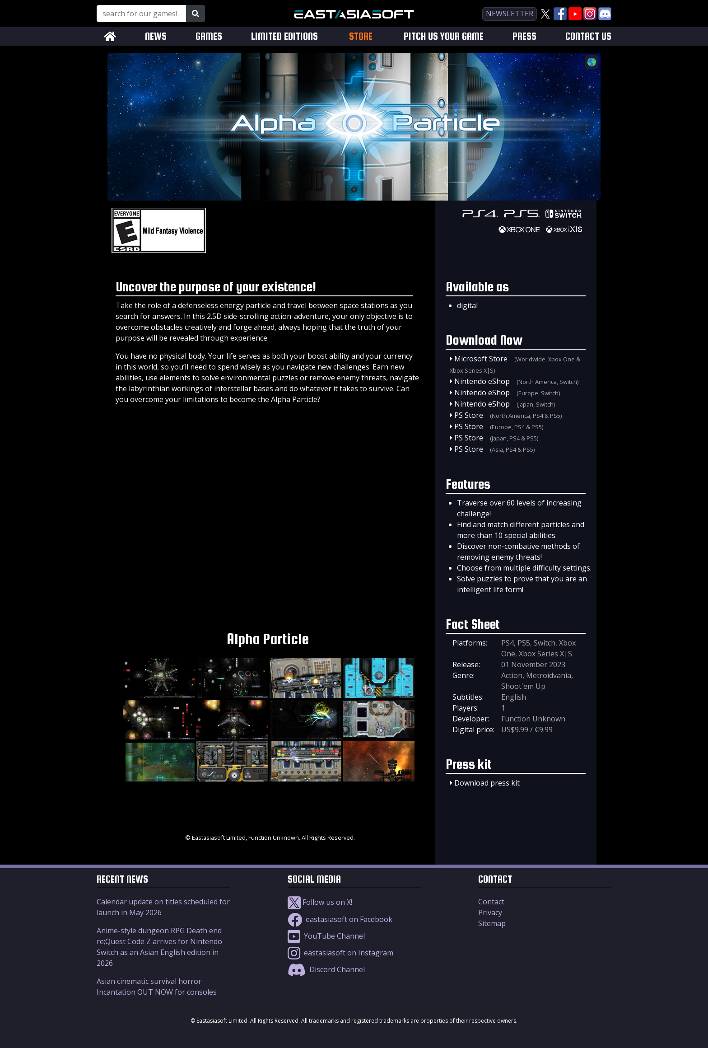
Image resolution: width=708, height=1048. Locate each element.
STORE (361, 36)
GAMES (209, 36)
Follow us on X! (320, 902)
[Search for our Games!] (141, 13)
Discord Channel (326, 969)
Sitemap (492, 923)
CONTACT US (588, 36)
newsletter (509, 14)
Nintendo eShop (482, 381)
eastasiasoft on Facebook (340, 919)
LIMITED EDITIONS (284, 36)
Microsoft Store (481, 359)
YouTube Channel (326, 936)
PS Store (468, 415)
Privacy (490, 912)
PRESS (524, 36)
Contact (491, 902)
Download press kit (487, 783)
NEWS (156, 36)
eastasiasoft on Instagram (340, 953)
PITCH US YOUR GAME (444, 36)
